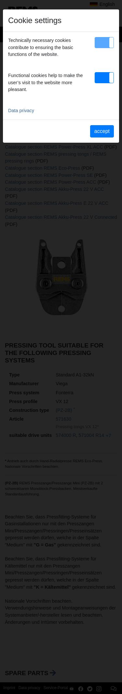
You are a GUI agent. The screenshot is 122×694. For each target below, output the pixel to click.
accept (102, 131)
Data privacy (21, 110)
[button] (104, 42)
